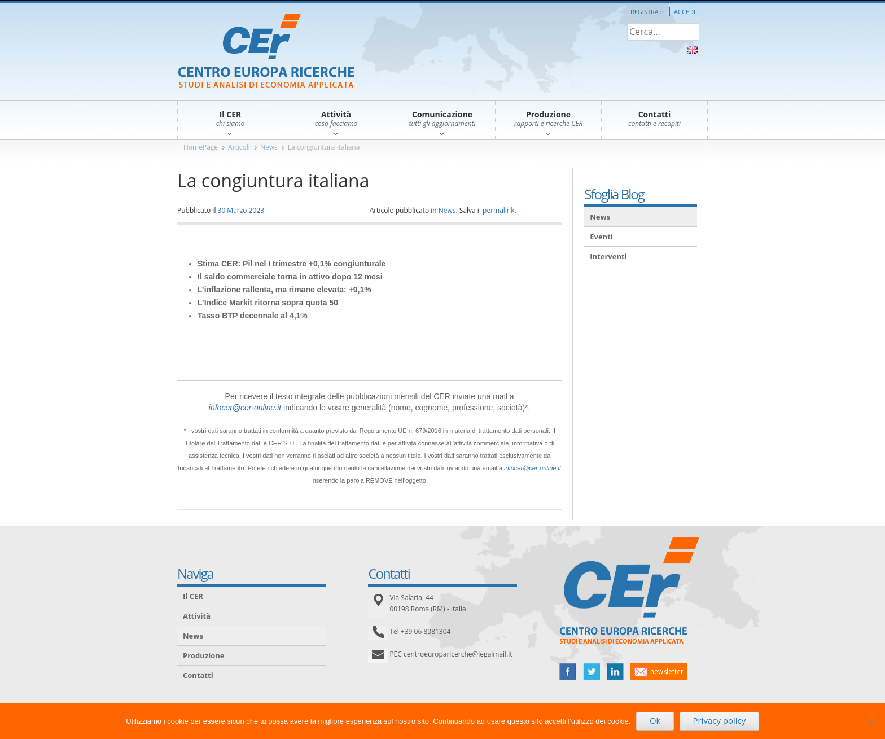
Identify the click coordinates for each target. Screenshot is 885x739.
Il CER (193, 596)
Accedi (684, 11)
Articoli (239, 147)
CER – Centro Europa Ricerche (266, 52)
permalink (498, 210)
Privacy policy (719, 720)
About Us (692, 50)
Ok (655, 720)
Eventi (601, 236)
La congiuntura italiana (324, 147)
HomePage (200, 147)
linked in (615, 671)
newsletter (658, 671)
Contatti (198, 675)
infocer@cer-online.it (245, 407)
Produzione (203, 655)
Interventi (608, 256)
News (269, 147)
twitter (591, 671)
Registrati (647, 11)
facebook (567, 671)
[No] (871, 721)
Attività (197, 616)
